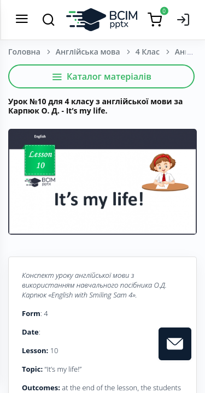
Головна (24, 51)
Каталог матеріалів (101, 76)
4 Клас (148, 51)
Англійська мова (88, 51)
